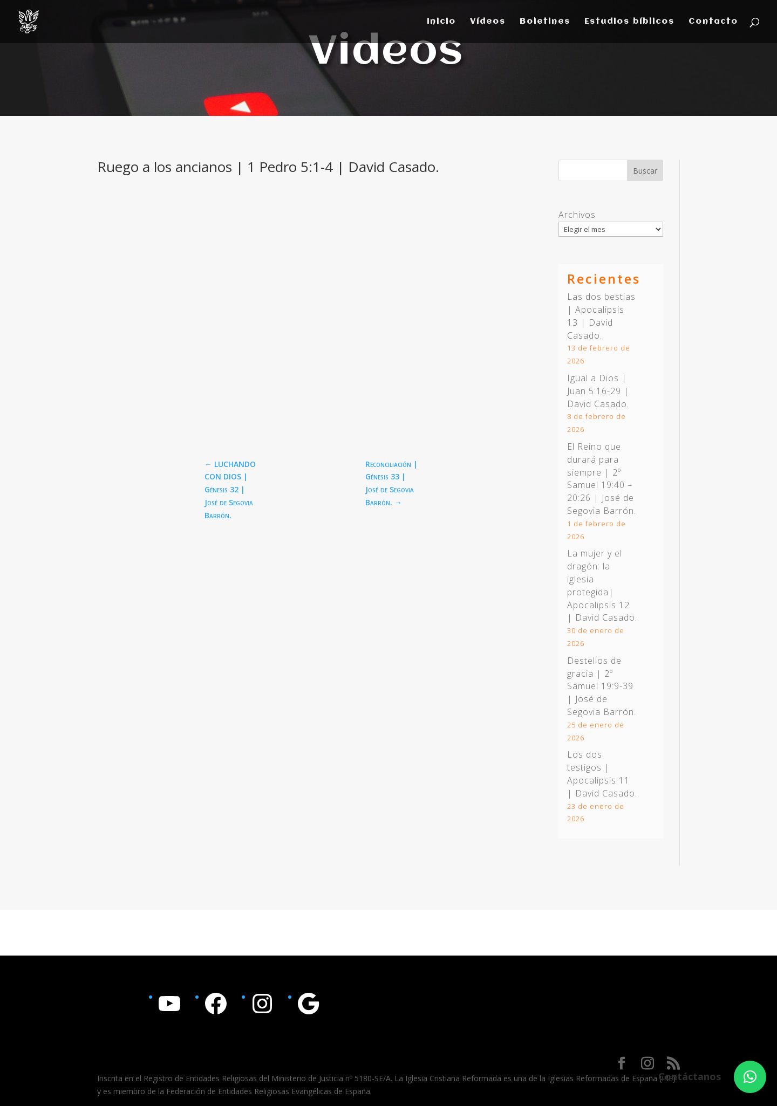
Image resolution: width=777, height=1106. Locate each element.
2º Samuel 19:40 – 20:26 (599, 485)
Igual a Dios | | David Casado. (598, 391)
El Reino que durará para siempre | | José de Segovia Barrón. (601, 479)
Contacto (713, 22)
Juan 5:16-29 (594, 391)
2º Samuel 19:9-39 (600, 680)
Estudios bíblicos (629, 22)
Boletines (545, 22)
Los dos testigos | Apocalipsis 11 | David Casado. (602, 773)
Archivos (577, 215)
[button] (750, 1077)
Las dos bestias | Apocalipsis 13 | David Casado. (601, 316)
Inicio (441, 22)
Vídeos (488, 22)
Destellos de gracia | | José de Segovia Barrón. (601, 686)
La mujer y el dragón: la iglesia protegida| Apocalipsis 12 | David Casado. (602, 585)
